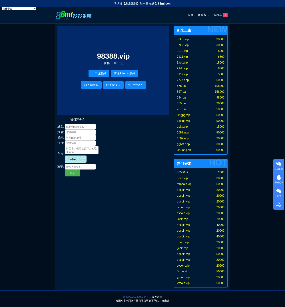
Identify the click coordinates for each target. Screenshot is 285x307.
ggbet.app (183, 144)
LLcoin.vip (183, 195)
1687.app (183, 132)
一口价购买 (99, 73)
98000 (220, 97)
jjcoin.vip (182, 248)
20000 (220, 189)
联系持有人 (113, 84)
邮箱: (60, 137)
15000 (220, 62)
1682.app (183, 138)
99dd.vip (182, 68)
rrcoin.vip (183, 242)
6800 (221, 56)
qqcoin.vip (183, 253)
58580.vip (183, 172)
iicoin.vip (182, 219)
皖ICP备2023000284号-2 (137, 296)
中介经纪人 (135, 84)
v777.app (183, 80)
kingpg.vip (183, 115)
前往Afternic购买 (124, 73)
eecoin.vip (183, 189)
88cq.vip (182, 178)
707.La (181, 109)
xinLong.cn (184, 149)
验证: (60, 166)
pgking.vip (183, 120)
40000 (220, 224)
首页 (190, 15)
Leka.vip (182, 126)
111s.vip (182, 74)
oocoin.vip (183, 230)
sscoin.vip (183, 213)
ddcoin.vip (183, 201)
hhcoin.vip (183, 224)
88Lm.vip (183, 39)
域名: (60, 126)
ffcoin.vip (182, 271)
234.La (181, 97)
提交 (72, 173)
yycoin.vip (183, 277)
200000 (219, 149)
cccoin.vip (183, 207)
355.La (181, 103)
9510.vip (182, 50)
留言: (60, 153)
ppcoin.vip (183, 259)
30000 (220, 39)
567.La (181, 91)
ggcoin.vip (183, 236)
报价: (60, 143)
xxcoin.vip (183, 283)
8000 (221, 50)
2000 (221, 172)
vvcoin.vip (183, 265)
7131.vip (182, 56)
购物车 (221, 15)
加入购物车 (91, 84)
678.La (181, 85)
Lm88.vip (183, 45)
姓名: (60, 132)
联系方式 (203, 15)
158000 (219, 85)
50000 (220, 80)
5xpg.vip (182, 62)
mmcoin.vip (184, 184)
